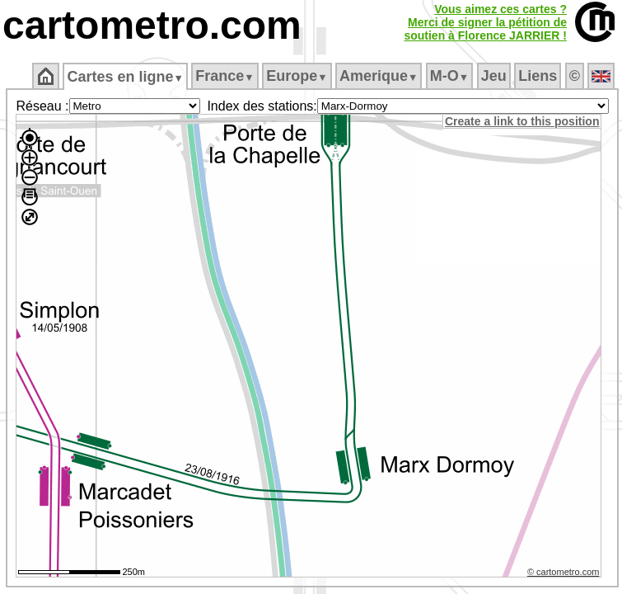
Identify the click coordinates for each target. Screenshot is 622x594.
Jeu (494, 76)
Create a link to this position (522, 121)
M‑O (449, 76)
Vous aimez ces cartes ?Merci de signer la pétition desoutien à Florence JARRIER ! (485, 22)
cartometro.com (152, 25)
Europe (296, 76)
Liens (537, 76)
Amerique (378, 76)
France (224, 76)
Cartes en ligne (125, 76)
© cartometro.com (563, 572)
